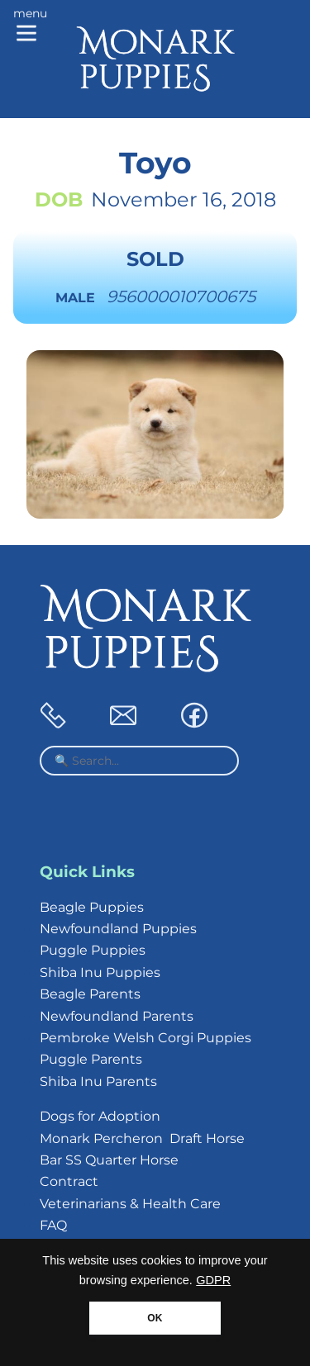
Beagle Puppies (92, 907)
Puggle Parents (91, 1059)
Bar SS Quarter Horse (109, 1160)
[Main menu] (30, 26)
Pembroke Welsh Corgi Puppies (145, 1038)
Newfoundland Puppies (118, 929)
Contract (69, 1181)
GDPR (213, 1280)
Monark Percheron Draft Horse (142, 1138)
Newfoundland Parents (116, 1016)
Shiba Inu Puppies (100, 972)
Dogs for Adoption (100, 1116)
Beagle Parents (90, 994)
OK (154, 1318)
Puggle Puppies (92, 950)
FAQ (53, 1225)
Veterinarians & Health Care (130, 1204)
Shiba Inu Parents (98, 1081)
